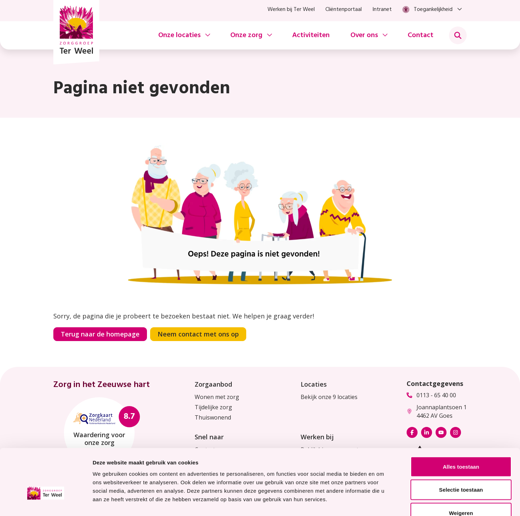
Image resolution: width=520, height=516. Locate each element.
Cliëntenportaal (343, 9)
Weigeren (461, 470)
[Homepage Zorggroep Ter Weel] (76, 32)
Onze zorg (246, 35)
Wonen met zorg (217, 397)
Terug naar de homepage (100, 334)
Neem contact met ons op (198, 334)
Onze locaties (179, 35)
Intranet (382, 9)
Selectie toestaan (461, 447)
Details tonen (381, 502)
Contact (420, 35)
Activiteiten (311, 35)
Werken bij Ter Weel (291, 9)
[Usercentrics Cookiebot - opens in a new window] (46, 502)
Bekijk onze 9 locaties (329, 397)
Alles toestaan (461, 423)
